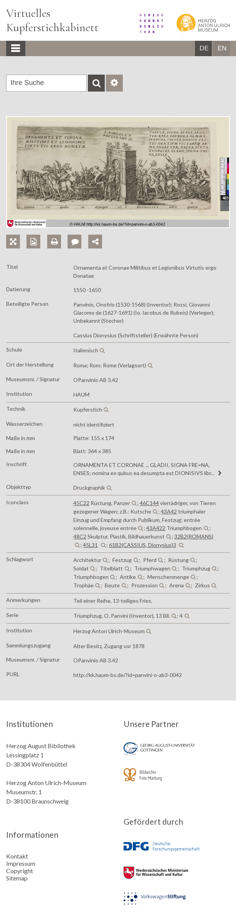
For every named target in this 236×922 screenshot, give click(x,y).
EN (222, 48)
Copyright (19, 870)
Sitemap (17, 878)
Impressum (20, 863)
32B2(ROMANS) (193, 536)
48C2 (79, 536)
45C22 (81, 503)
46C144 (149, 503)
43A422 (155, 528)
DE (204, 48)
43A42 (169, 511)
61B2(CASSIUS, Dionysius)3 (142, 545)
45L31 (90, 545)
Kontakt (17, 856)
